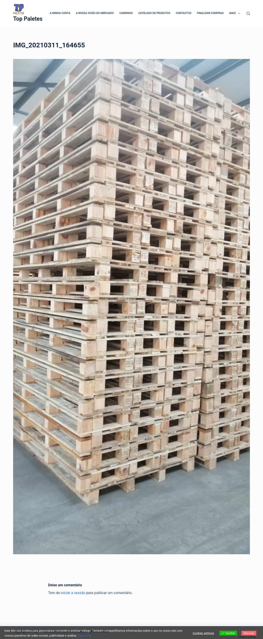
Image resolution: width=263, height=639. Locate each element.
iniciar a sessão (73, 593)
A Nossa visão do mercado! (95, 13)
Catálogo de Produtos (154, 13)
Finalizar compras (210, 13)
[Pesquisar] (248, 13)
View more (84, 635)
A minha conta (60, 13)
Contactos (183, 13)
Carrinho (126, 13)
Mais (235, 13)
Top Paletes (27, 19)
